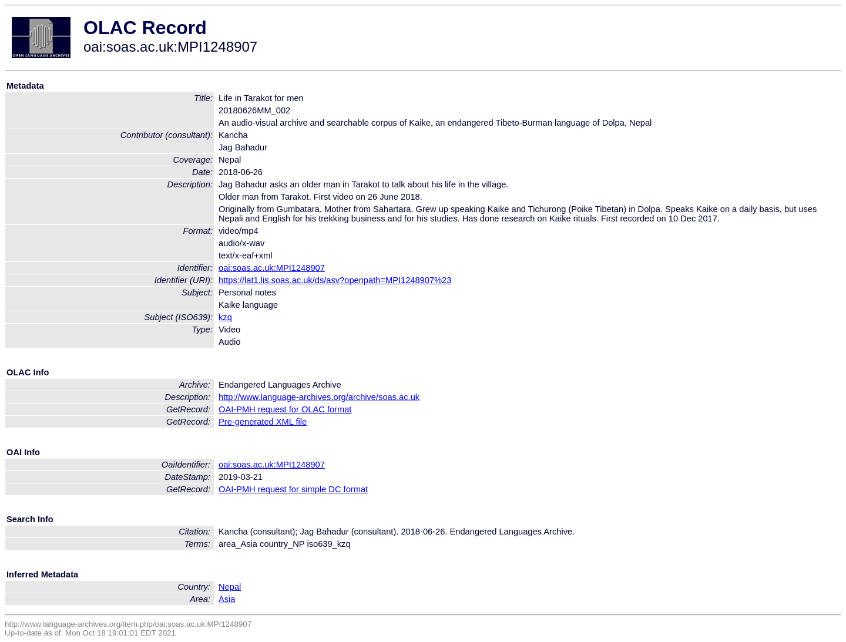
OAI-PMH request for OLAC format (285, 409)
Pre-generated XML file (263, 421)
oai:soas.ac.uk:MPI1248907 (272, 268)
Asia (227, 599)
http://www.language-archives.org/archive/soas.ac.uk (319, 397)
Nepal (230, 586)
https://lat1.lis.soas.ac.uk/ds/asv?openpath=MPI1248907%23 (335, 280)
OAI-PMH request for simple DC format (293, 489)
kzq (225, 317)
